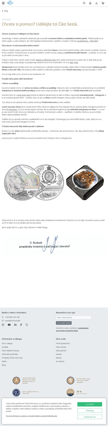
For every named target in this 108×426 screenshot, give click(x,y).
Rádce (4, 361)
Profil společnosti (63, 343)
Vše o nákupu (7, 343)
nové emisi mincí (23, 95)
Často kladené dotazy (10, 350)
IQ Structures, (11, 109)
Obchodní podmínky (10, 354)
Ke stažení (60, 361)
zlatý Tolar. (74, 62)
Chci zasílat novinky (63, 323)
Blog (4, 365)
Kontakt (5, 347)
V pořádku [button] (90, 404)
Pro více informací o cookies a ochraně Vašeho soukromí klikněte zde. (31, 416)
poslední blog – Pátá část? (87, 41)
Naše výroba (61, 347)
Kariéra (59, 354)
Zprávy (58, 358)
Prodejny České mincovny (12, 358)
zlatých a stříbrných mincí (46, 60)
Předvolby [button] (90, 410)
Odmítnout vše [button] (90, 417)
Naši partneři (61, 350)
